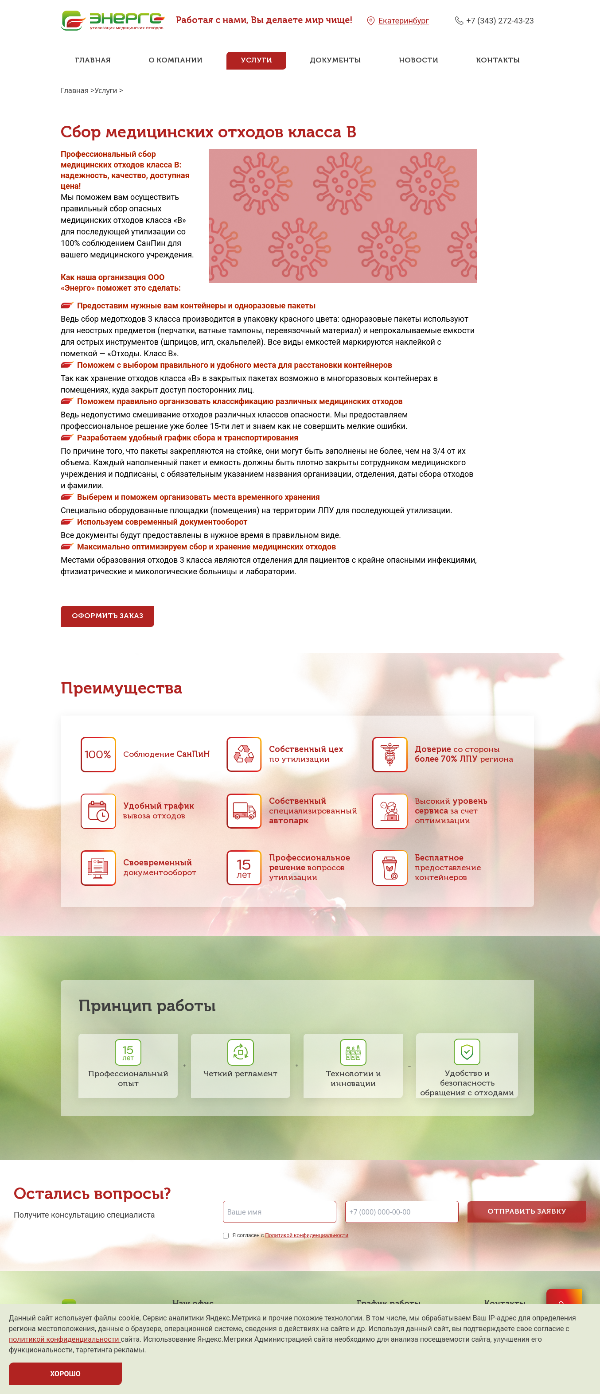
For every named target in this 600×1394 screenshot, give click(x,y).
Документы (335, 60)
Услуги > (108, 90)
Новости (418, 60)
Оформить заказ (107, 616)
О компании (175, 60)
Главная (93, 60)
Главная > (77, 90)
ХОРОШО (65, 1374)
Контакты (498, 60)
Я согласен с (290, 1235)
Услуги (256, 60)
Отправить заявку (526, 1211)
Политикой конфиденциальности (306, 1235)
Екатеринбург (403, 20)
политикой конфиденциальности (65, 1339)
